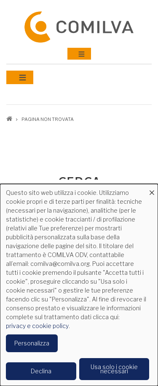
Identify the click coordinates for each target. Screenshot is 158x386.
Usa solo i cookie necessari (114, 369)
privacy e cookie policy (37, 325)
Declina (41, 371)
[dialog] (79, 285)
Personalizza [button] (31, 343)
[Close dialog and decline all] (151, 189)
